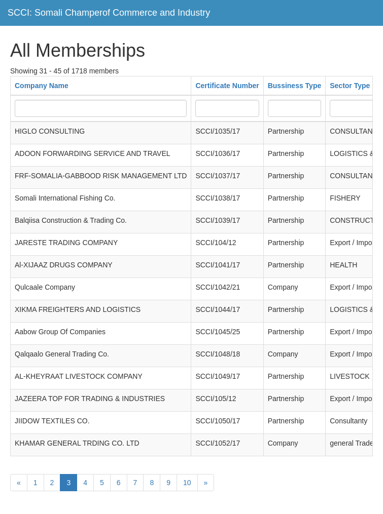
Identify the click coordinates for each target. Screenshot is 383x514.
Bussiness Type (295, 86)
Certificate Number (227, 86)
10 (187, 483)
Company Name (41, 86)
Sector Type (350, 86)
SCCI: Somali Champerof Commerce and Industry (109, 13)
